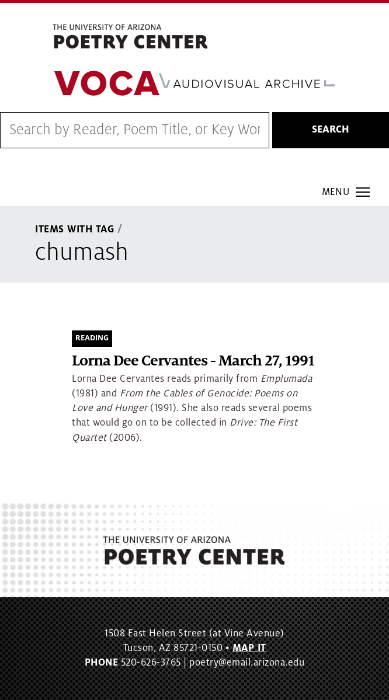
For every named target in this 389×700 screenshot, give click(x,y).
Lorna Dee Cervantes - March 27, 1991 (193, 361)
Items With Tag (74, 229)
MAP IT (249, 648)
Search (330, 129)
